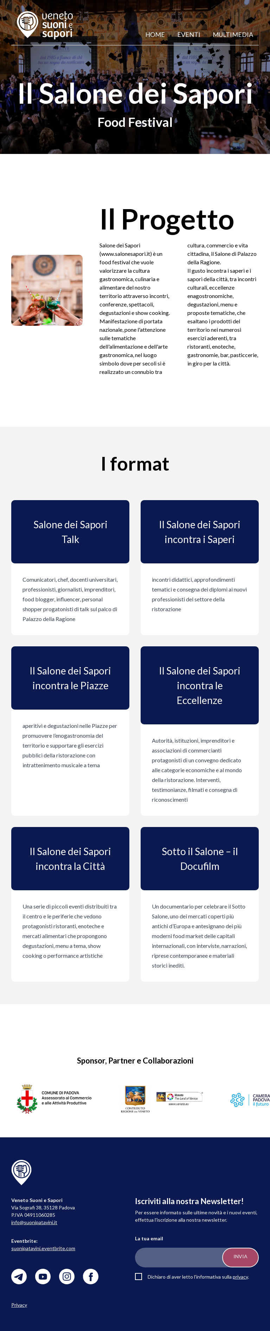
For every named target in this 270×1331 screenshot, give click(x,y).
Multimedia (233, 34)
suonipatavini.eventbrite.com (43, 1248)
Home (155, 34)
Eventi (188, 34)
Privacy (19, 1305)
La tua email (149, 1238)
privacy (240, 1277)
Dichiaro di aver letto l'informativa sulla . (198, 1277)
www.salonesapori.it (125, 253)
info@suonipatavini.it (34, 1222)
